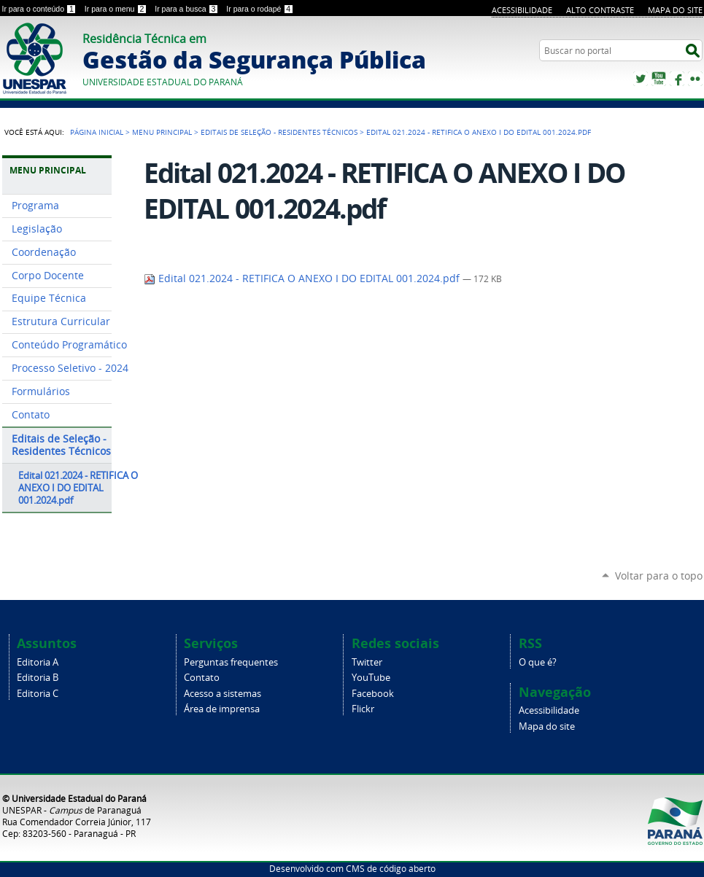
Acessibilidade (522, 9)
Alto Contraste (600, 9)
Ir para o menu (117, 8)
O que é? (538, 662)
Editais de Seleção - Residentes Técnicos (279, 132)
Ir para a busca (187, 8)
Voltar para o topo (659, 575)
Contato (202, 677)
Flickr (695, 78)
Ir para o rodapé (259, 8)
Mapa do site (675, 9)
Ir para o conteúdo (40, 8)
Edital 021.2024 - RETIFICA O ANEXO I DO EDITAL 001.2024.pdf (303, 278)
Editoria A (37, 662)
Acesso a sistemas (222, 693)
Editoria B (37, 677)
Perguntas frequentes (231, 662)
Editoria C (37, 693)
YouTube (658, 78)
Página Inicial (96, 132)
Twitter (640, 78)
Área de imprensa (222, 709)
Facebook (677, 78)
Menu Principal (162, 132)
